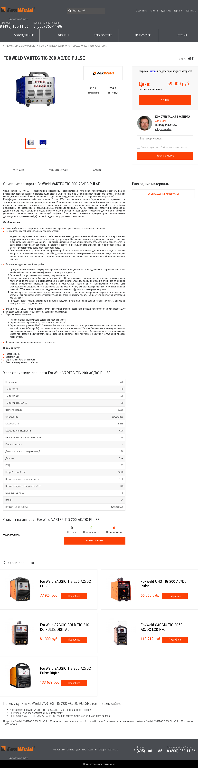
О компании (141, 10)
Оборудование (24, 35)
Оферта (102, 749)
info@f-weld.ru (163, 129)
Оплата (154, 10)
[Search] (86, 11)
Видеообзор (143, 35)
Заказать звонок (165, 155)
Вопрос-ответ (103, 35)
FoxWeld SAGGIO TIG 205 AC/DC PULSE (65, 583)
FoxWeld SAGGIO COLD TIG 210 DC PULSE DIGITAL (64, 627)
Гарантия (178, 10)
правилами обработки (159, 147)
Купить (165, 99)
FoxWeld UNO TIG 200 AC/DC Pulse (164, 583)
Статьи (182, 35)
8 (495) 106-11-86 (14, 26)
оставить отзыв (94, 540)
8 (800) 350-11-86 (47, 26)
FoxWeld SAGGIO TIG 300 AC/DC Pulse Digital (65, 670)
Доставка (166, 10)
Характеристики (58, 170)
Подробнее (74, 596)
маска (153, 71)
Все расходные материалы (163, 193)
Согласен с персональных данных (164, 147)
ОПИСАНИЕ (18, 170)
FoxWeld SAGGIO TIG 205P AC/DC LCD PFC (161, 627)
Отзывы (63, 35)
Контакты (191, 10)
